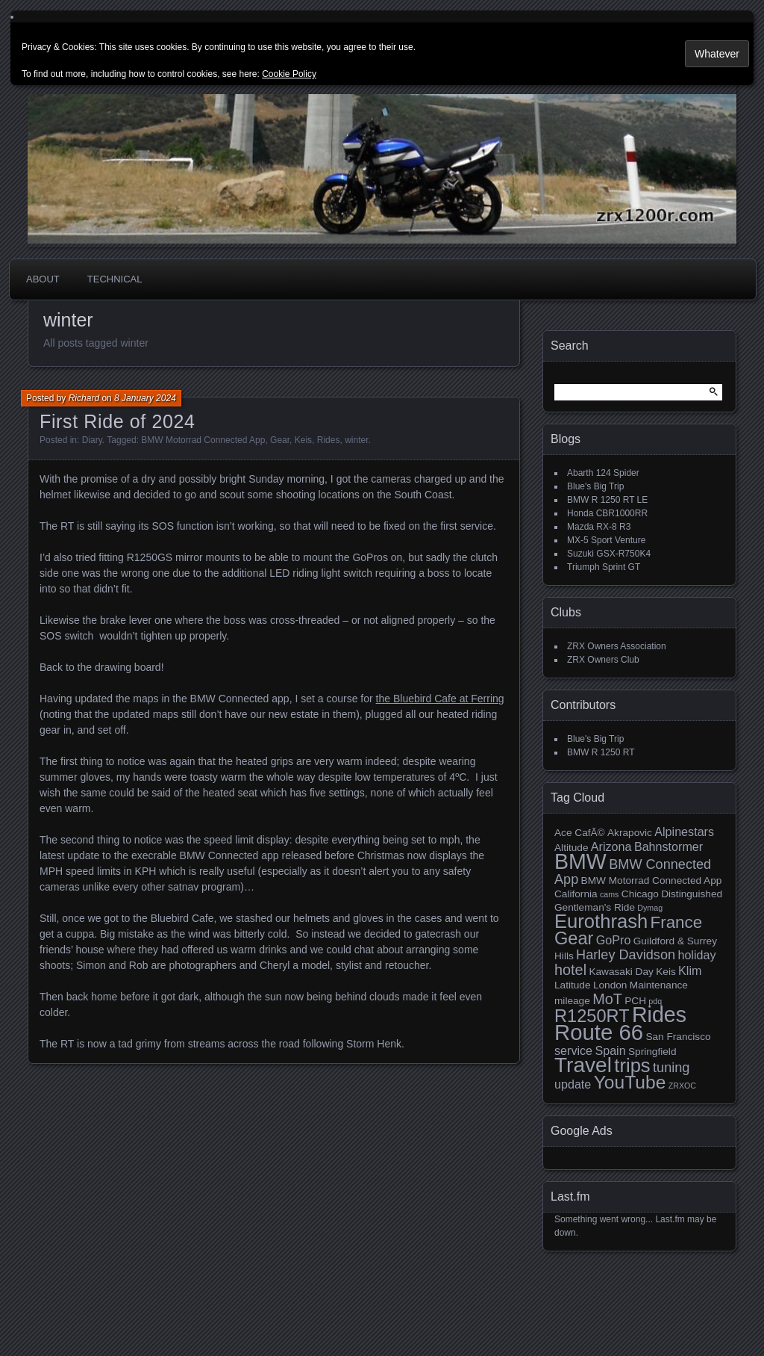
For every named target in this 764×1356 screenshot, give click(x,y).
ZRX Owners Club (603, 659)
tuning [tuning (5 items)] (671, 1067)
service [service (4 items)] (573, 1050)
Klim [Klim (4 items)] (689, 970)
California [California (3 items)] (576, 894)
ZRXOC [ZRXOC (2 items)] (682, 1085)
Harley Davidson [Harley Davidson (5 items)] (625, 954)
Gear (279, 440)
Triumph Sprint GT (603, 567)
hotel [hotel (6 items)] (570, 970)
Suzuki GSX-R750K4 (609, 553)
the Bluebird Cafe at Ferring (440, 699)
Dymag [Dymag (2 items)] (650, 907)
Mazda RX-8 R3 (598, 526)
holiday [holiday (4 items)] (696, 955)
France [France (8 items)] (677, 922)
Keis (303, 440)
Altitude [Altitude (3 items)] (571, 847)
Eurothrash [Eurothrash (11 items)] (601, 921)
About (43, 279)
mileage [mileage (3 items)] (572, 1000)
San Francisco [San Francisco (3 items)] (677, 1036)
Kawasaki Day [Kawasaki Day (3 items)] (621, 971)
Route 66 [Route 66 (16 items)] (598, 1032)
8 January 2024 (145, 398)
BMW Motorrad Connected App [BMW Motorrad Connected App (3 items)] (651, 880)
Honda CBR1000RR (607, 513)
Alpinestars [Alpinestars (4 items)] (684, 831)
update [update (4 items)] (572, 1084)
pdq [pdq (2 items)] (655, 1001)
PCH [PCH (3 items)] (635, 1000)
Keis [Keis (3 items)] (666, 971)
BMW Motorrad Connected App (203, 440)
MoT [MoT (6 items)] (607, 999)
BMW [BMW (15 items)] (580, 861)
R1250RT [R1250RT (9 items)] (592, 1016)
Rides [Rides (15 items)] (659, 1015)
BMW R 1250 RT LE (607, 500)
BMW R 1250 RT (600, 752)
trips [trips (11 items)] (632, 1065)
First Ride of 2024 (117, 421)
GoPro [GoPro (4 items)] (613, 940)
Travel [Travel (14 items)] (583, 1065)
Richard (84, 398)
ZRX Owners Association (616, 646)
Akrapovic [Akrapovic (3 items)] (629, 832)
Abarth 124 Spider (603, 473)
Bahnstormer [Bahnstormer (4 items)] (668, 846)
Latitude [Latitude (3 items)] (572, 985)
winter (356, 440)
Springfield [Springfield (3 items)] (652, 1051)
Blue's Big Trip (595, 486)
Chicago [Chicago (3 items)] (640, 894)
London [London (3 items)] (610, 985)
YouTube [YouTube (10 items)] (630, 1082)
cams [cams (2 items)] (609, 894)
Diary (92, 440)
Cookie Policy (289, 74)
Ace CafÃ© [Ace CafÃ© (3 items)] (579, 832)
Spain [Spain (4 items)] (610, 1050)
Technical (115, 279)
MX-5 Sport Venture (606, 540)
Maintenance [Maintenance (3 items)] (659, 985)
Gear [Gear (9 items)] (573, 938)
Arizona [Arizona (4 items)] (611, 846)
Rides (328, 440)
